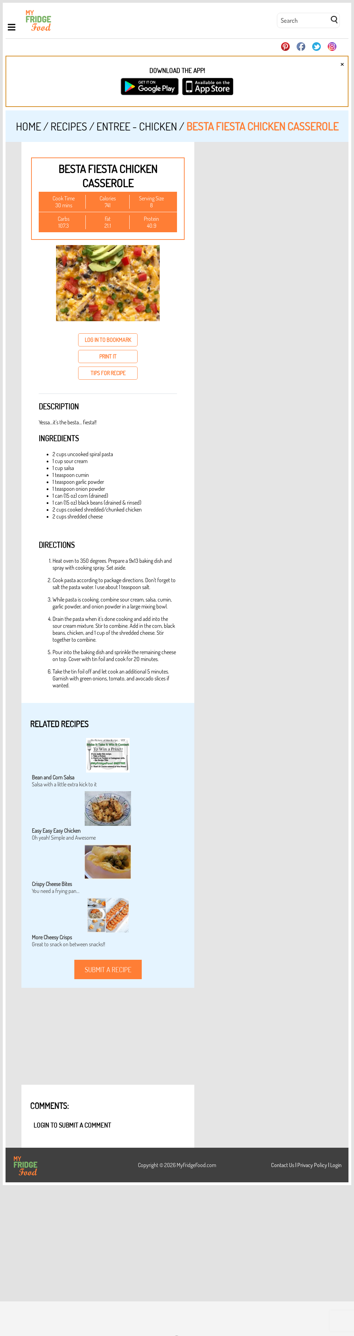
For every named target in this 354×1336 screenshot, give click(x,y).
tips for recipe (108, 373)
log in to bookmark (108, 339)
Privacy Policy (312, 1165)
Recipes (68, 126)
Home (28, 126)
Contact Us (282, 1165)
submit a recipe (108, 969)
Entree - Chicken (136, 126)
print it (108, 356)
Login (336, 1165)
